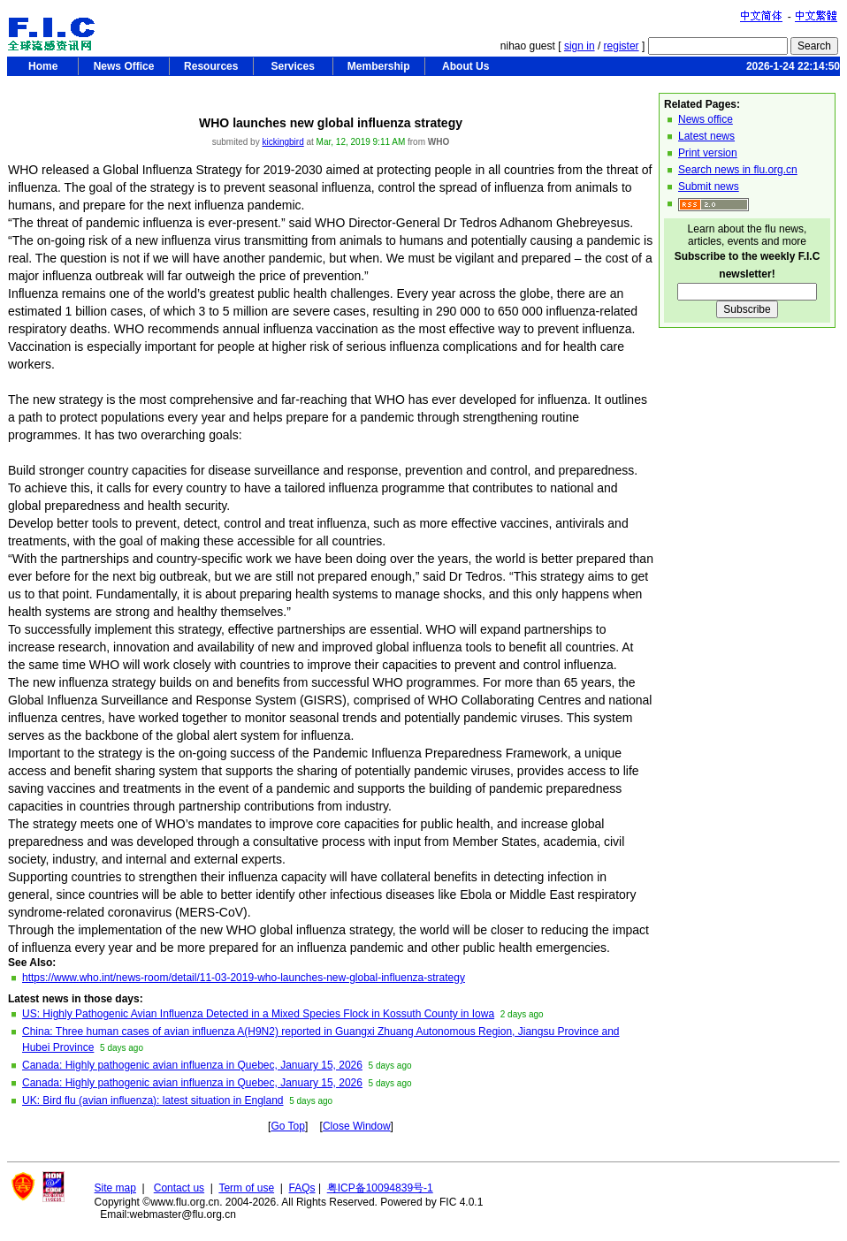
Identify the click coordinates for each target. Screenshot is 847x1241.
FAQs (302, 1188)
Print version (707, 153)
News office (705, 119)
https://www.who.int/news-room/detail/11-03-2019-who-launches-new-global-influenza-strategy (243, 977)
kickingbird (282, 142)
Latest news (706, 136)
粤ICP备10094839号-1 (380, 1188)
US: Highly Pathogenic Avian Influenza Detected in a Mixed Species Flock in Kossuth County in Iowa (258, 1014)
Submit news (708, 186)
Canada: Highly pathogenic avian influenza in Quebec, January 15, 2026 (192, 1065)
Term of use (246, 1188)
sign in (579, 46)
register (621, 46)
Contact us (179, 1188)
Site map (115, 1188)
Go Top (287, 1126)
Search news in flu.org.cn (737, 170)
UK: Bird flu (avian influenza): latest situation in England (153, 1100)
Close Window (357, 1126)
